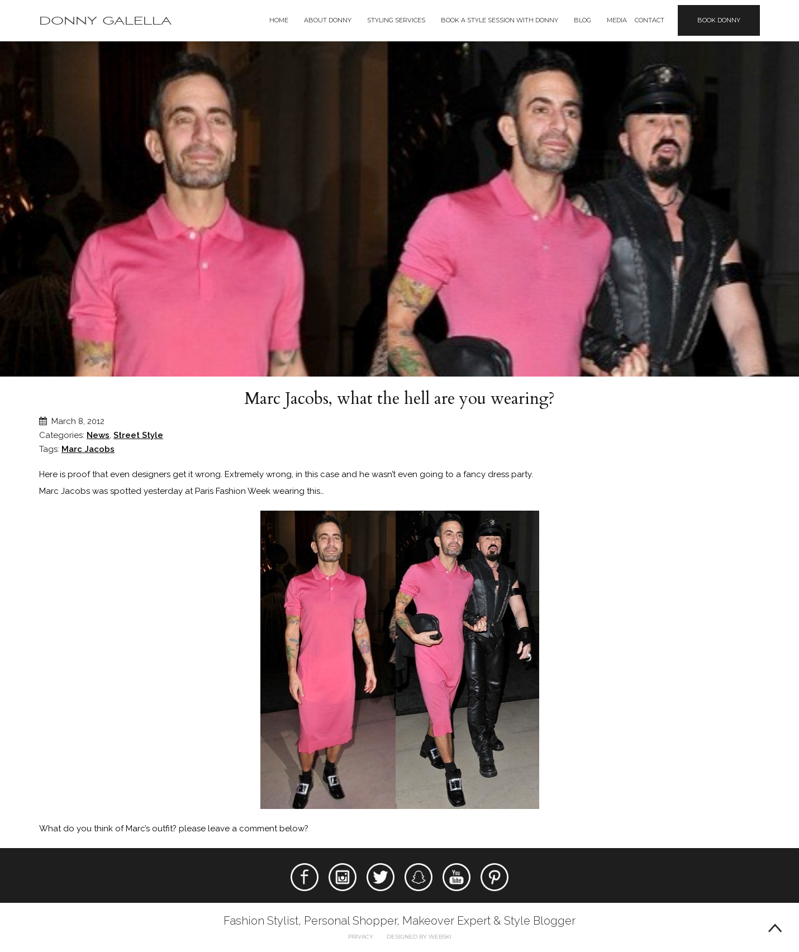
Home (278, 20)
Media (617, 20)
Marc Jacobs (88, 449)
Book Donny (718, 20)
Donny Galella (105, 21)
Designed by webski (419, 936)
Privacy (360, 936)
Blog (582, 20)
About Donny (327, 20)
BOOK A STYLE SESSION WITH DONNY (499, 20)
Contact (649, 20)
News (98, 435)
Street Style (138, 435)
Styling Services (396, 20)
